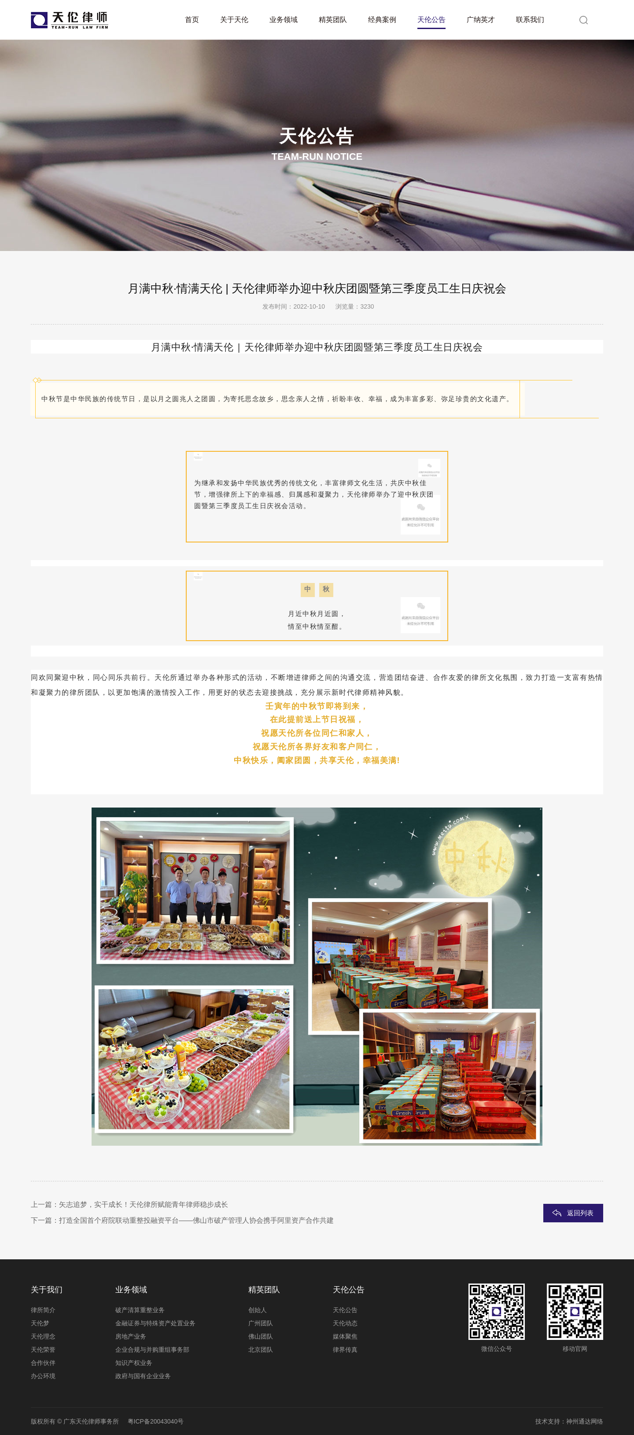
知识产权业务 (133, 1362)
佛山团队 (260, 1336)
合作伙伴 (43, 1362)
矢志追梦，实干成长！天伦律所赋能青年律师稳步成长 (143, 1204)
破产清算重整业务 (140, 1309)
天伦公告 (345, 1309)
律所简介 (43, 1309)
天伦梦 (40, 1323)
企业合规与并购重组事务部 (152, 1349)
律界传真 (345, 1349)
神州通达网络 (584, 1421)
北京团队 (260, 1349)
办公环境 (43, 1376)
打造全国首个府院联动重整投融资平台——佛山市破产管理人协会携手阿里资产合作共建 (196, 1220)
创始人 (257, 1309)
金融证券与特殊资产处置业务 (155, 1323)
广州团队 (260, 1323)
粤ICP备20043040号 (156, 1421)
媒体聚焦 (345, 1336)
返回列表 (580, 1213)
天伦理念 (43, 1336)
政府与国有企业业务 (143, 1376)
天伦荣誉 (43, 1349)
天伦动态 (345, 1323)
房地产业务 (130, 1336)
